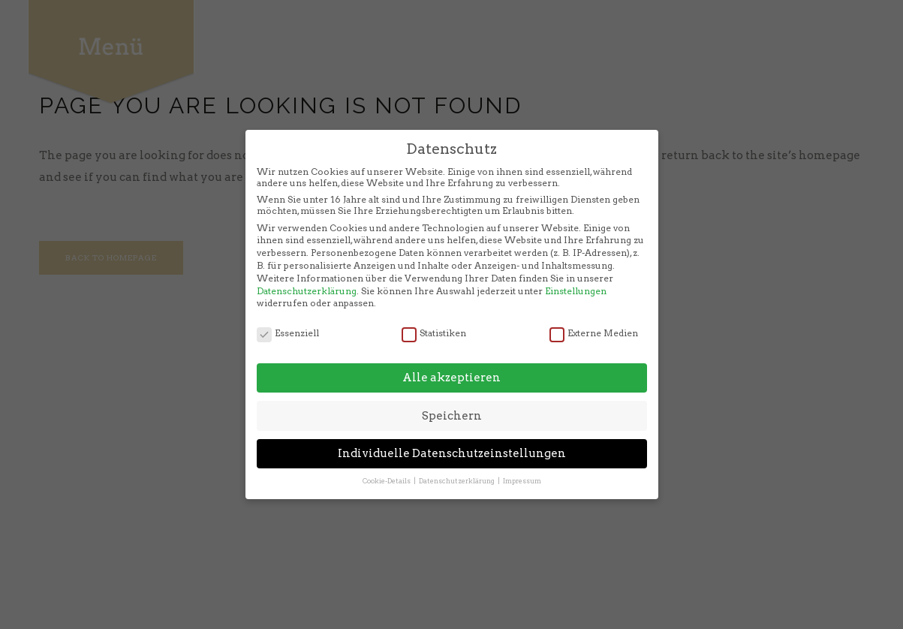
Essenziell (288, 315)
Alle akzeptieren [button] (451, 361)
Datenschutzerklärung (307, 273)
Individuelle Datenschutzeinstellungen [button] (452, 437)
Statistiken (434, 315)
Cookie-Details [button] (387, 464)
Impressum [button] (522, 464)
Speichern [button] (452, 398)
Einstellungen (576, 273)
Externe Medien (593, 315)
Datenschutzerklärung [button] (457, 464)
